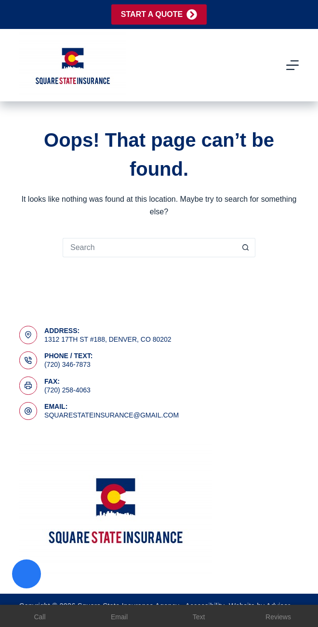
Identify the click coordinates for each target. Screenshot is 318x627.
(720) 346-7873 (67, 364)
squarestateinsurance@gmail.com (111, 415)
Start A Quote (159, 14)
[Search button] (245, 247)
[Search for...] (149, 247)
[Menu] (292, 65)
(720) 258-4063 (67, 390)
